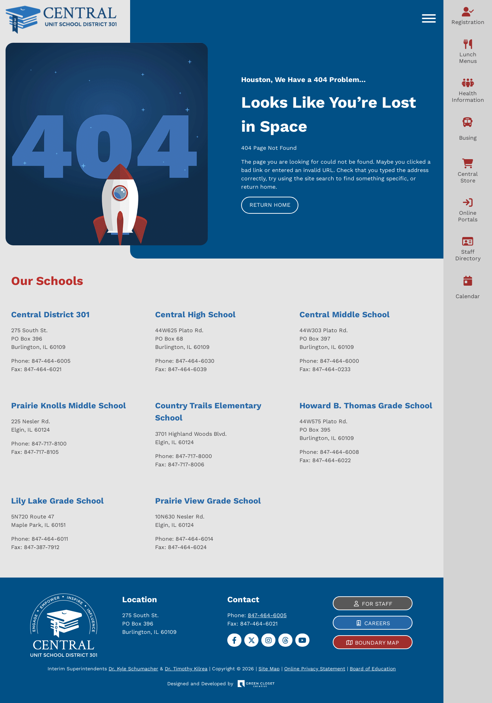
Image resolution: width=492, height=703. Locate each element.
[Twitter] (251, 640)
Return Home (269, 205)
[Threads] (285, 640)
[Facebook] (234, 640)
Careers (377, 623)
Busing (468, 137)
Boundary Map (377, 642)
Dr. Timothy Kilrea (186, 668)
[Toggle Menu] (429, 18)
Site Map (269, 668)
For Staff (377, 603)
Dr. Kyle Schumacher (133, 668)
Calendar (468, 296)
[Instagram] (268, 640)
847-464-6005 (267, 615)
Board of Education (373, 668)
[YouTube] (302, 640)
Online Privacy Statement (314, 668)
